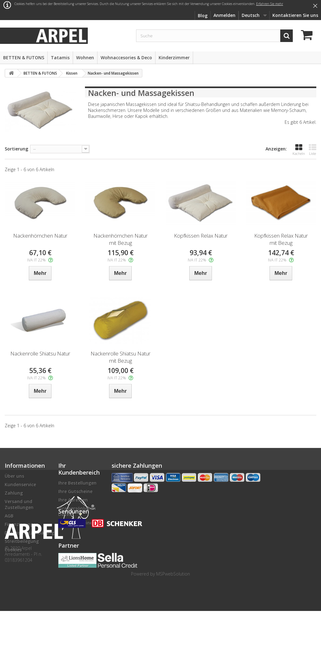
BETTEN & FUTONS (23, 57)
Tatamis (60, 57)
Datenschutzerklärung (29, 533)
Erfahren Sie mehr (269, 4)
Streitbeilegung (22, 541)
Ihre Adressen (73, 500)
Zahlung (14, 493)
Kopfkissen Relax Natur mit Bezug (281, 239)
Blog (203, 15)
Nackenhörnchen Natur (40, 235)
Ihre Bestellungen (77, 483)
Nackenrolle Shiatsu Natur (40, 353)
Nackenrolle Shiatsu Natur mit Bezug (120, 357)
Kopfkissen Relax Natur (201, 235)
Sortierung (16, 149)
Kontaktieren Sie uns (295, 15)
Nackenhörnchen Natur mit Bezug (120, 239)
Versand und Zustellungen (19, 504)
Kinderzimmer (174, 57)
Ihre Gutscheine (75, 491)
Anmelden (224, 15)
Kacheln (298, 150)
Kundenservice (20, 484)
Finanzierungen (22, 524)
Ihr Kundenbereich (79, 469)
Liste (312, 150)
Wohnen (85, 57)
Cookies (13, 550)
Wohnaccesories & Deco (126, 57)
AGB (9, 516)
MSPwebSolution (173, 631)
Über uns (14, 476)
